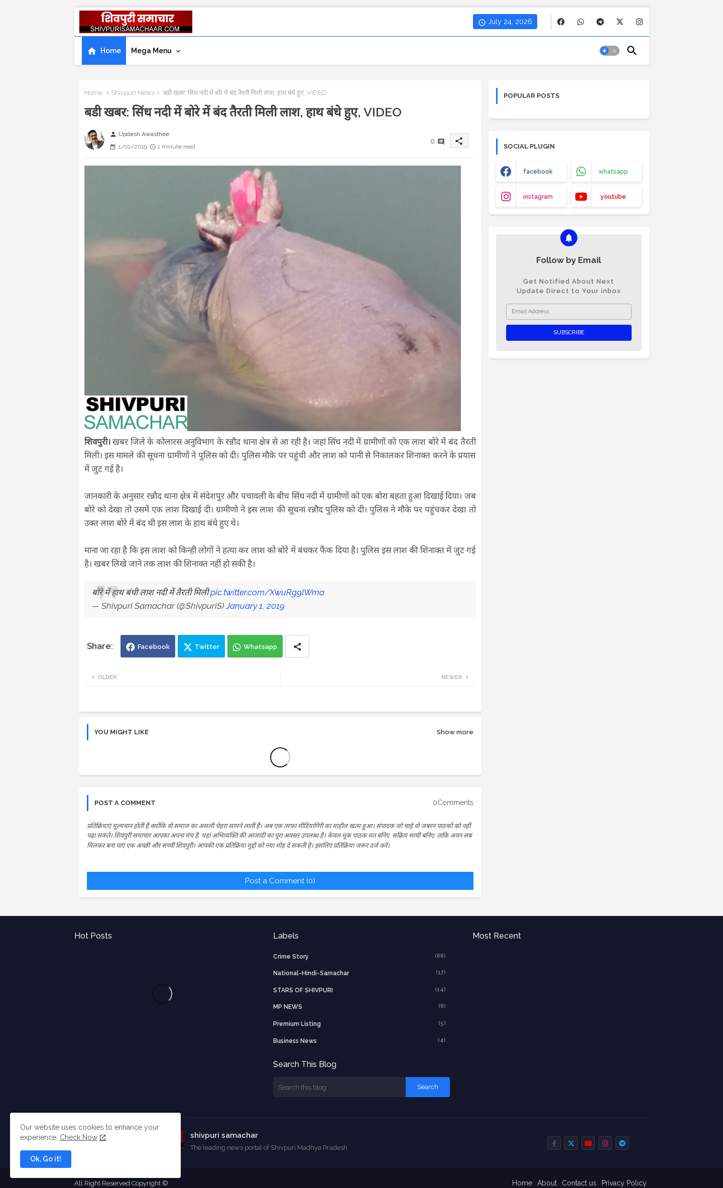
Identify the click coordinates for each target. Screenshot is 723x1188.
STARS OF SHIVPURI (359, 990)
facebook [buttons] (538, 171)
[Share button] (297, 646)
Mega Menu (151, 51)
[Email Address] (569, 312)
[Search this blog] (339, 1087)
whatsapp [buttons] (613, 171)
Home (110, 51)
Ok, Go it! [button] (45, 1159)
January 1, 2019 (255, 606)
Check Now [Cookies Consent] (78, 1137)
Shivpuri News (133, 92)
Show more (455, 732)
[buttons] (561, 22)
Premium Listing (359, 1023)
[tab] (104, 51)
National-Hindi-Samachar (359, 973)
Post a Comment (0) (280, 880)
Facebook (154, 646)
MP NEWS (359, 1006)
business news (359, 1040)
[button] (609, 51)
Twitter (207, 646)
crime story (359, 956)
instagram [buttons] (538, 196)
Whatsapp (260, 646)
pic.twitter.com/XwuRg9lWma (267, 592)
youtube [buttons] (613, 196)
